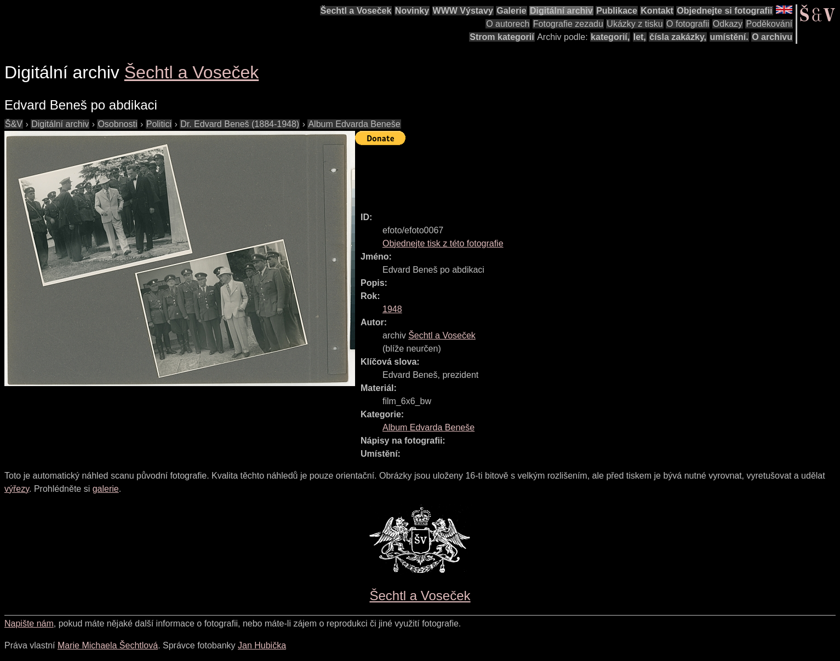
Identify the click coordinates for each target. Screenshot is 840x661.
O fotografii (687, 23)
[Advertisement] (554, 173)
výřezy (16, 488)
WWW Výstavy (463, 10)
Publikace (616, 10)
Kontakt (657, 10)
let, (639, 37)
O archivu (772, 37)
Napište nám (29, 623)
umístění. (729, 37)
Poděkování (769, 23)
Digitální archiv (561, 10)
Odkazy (727, 23)
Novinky (412, 10)
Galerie (511, 10)
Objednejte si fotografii (724, 10)
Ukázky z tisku (634, 23)
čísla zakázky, (677, 37)
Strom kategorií (502, 37)
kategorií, (610, 37)
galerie (106, 488)
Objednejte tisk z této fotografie (443, 243)
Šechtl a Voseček (356, 10)
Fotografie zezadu (568, 23)
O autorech (507, 23)
